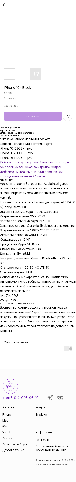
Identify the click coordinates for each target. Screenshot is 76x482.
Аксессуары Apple (14, 444)
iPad (5, 426)
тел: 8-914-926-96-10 (20, 397)
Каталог (8, 407)
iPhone (7, 415)
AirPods (7, 438)
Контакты (42, 440)
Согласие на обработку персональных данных (52, 448)
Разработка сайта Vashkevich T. (53, 464)
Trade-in (41, 415)
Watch (6, 432)
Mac (5, 421)
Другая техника (13, 450)
